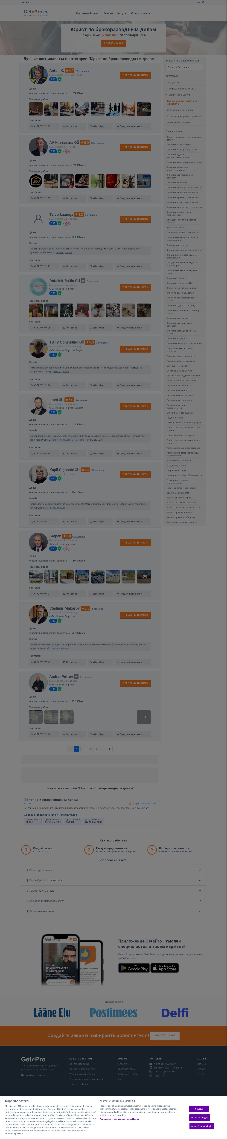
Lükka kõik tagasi (200, 1117)
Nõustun (199, 1109)
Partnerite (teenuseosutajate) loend (120, 1119)
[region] (113, 1117)
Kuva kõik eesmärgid (201, 1126)
